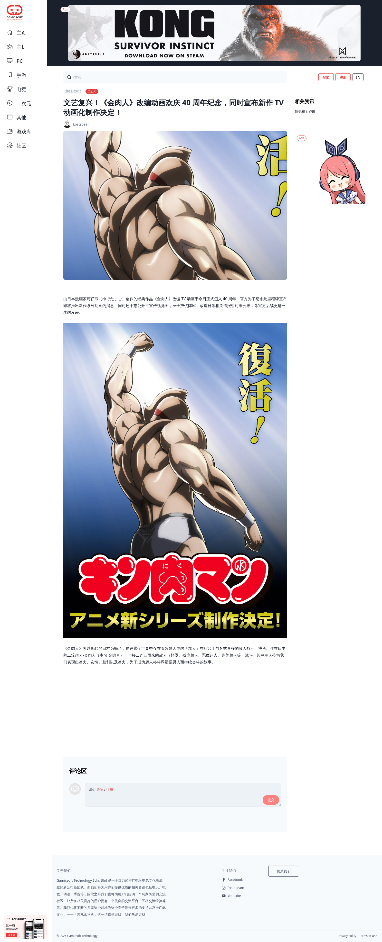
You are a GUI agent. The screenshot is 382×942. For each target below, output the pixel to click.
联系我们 (284, 871)
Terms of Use (368, 936)
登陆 (326, 77)
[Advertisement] (175, 709)
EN (358, 77)
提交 (270, 799)
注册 (343, 77)
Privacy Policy (347, 936)
